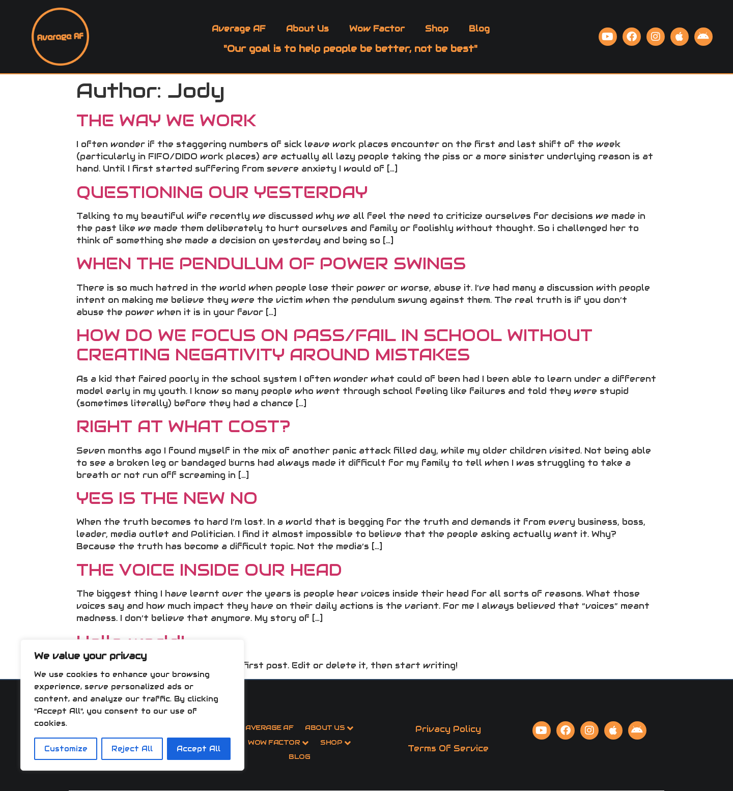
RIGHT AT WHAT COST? (183, 426)
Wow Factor (377, 28)
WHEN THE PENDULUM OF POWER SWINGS (271, 263)
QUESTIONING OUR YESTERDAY (222, 192)
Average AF (239, 28)
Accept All (198, 748)
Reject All (132, 748)
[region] (132, 705)
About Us (307, 28)
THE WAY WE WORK (166, 120)
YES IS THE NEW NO (167, 498)
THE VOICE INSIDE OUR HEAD (209, 569)
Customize (66, 748)
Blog (479, 28)
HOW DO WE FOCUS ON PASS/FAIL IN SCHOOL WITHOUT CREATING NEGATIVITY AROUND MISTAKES (334, 345)
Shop (436, 28)
